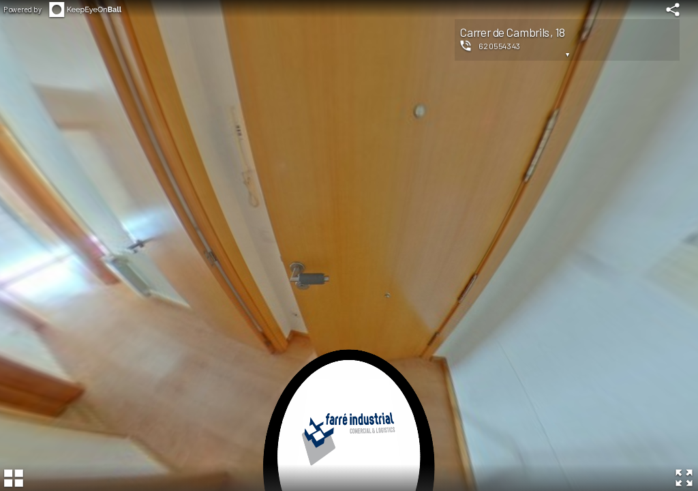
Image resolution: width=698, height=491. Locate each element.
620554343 (500, 45)
